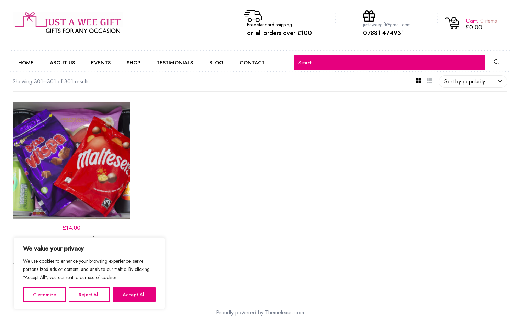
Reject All (89, 294)
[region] (89, 273)
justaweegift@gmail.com (387, 24)
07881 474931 (383, 32)
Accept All (134, 294)
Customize (44, 294)
